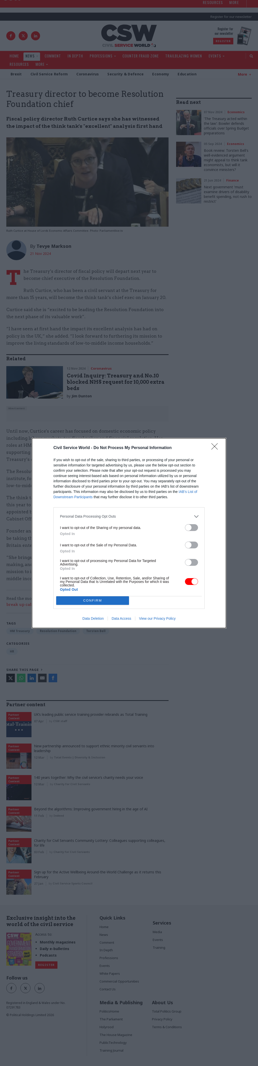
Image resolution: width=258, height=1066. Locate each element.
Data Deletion (93, 618)
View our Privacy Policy (157, 618)
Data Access (121, 618)
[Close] (216, 448)
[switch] (191, 527)
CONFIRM (92, 600)
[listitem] (129, 516)
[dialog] (129, 533)
